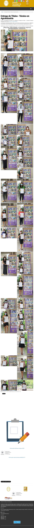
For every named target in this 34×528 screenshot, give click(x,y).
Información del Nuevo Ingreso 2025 (17, 448)
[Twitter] (21, 1)
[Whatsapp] (17, 1)
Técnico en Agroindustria (13, 21)
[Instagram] (19, 1)
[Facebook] (14, 1)
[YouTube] (24, 1)
